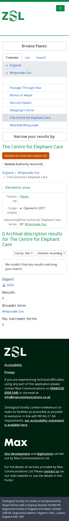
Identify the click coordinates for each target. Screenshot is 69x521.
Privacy (9, 372)
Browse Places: (34, 45)
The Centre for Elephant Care (30, 118)
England (15, 65)
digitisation (45, 454)
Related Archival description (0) (26, 156)
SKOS (8, 285)
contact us (51, 471)
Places (24, 196)
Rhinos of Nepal (21, 95)
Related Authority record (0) (24, 164)
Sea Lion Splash (20, 103)
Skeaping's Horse (22, 110)
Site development (17, 454)
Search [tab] (41, 58)
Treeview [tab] (12, 58)
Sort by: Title (23, 253)
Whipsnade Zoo (20, 73)
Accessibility (13, 365)
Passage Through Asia (25, 88)
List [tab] (27, 58)
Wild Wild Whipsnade (24, 125)
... (10, 80)
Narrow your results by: (34, 136)
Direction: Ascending (50, 253)
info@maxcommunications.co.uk (27, 397)
